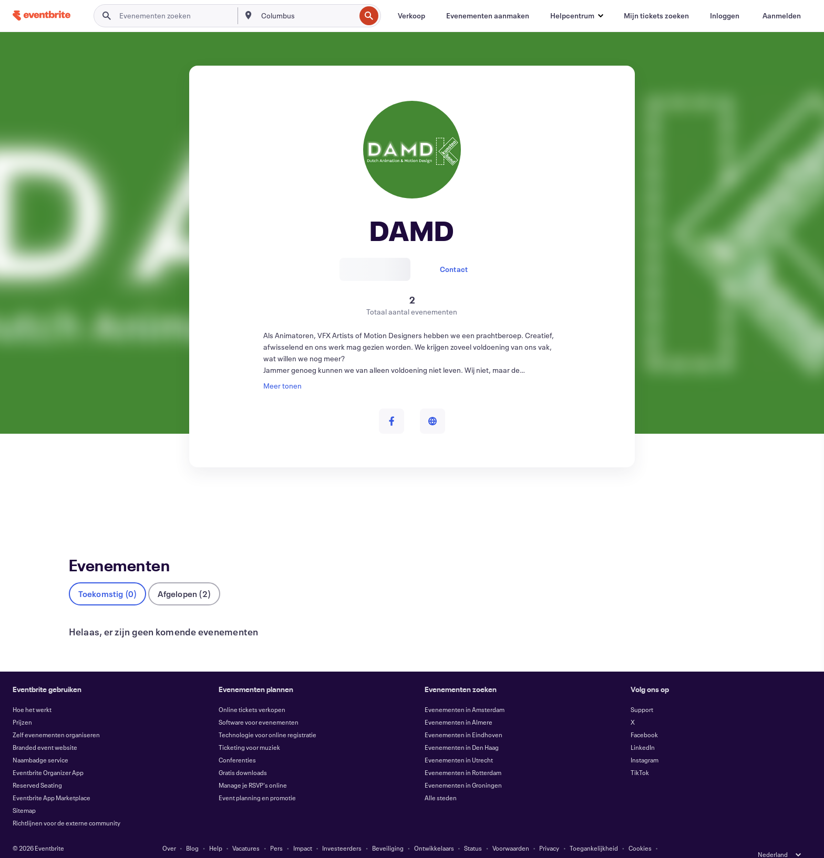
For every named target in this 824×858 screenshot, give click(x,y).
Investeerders (342, 830)
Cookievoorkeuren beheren (443, 843)
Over (169, 830)
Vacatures (246, 830)
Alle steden (441, 780)
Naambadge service (40, 742)
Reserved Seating (37, 767)
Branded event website (45, 730)
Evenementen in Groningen (463, 767)
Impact (302, 830)
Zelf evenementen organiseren (56, 717)
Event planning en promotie (257, 780)
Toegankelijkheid (594, 830)
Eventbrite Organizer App (48, 755)
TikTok (640, 755)
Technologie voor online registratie (267, 717)
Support (642, 692)
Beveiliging (388, 830)
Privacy (549, 830)
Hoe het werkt (32, 692)
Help (215, 830)
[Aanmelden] (781, 15)
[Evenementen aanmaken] (488, 15)
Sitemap (24, 793)
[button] (576, 15)
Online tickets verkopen (252, 692)
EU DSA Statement (368, 843)
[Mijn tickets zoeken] (656, 15)
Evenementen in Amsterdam (464, 692)
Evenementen (92, 506)
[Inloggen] (725, 15)
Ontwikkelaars (434, 830)
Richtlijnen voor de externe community (66, 805)
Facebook (644, 717)
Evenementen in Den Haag (462, 730)
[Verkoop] (411, 15)
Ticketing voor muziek (249, 730)
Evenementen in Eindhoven (463, 717)
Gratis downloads (243, 755)
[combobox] (307, 16)
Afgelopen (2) (184, 576)
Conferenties (237, 742)
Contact (454, 269)
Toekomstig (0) (107, 576)
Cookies (640, 830)
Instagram (644, 742)
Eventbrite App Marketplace (51, 780)
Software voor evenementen (258, 704)
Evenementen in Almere (458, 704)
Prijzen (22, 704)
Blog (192, 830)
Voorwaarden (510, 830)
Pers (276, 830)
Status (473, 830)
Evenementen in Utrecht (459, 742)
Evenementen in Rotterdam (463, 755)
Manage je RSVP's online (253, 767)
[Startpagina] (41, 15)
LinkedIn (643, 730)
